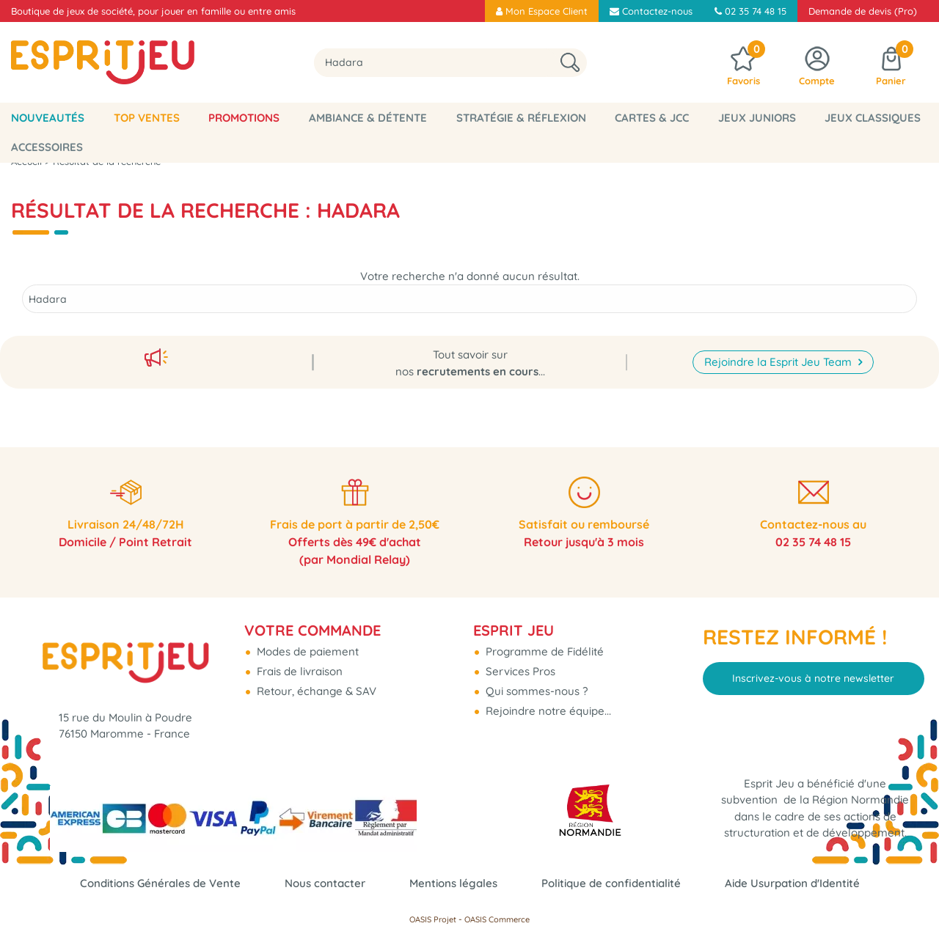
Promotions (243, 118)
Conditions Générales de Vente (160, 883)
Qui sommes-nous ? (535, 691)
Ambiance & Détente (368, 118)
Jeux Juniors (757, 118)
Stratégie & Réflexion (521, 118)
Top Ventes (147, 118)
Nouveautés (47, 118)
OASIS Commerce (497, 919)
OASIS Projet (432, 919)
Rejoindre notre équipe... (547, 711)
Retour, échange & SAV (315, 691)
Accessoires (47, 147)
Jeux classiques (873, 118)
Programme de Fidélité (543, 651)
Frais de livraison (298, 671)
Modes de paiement (306, 651)
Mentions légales (453, 883)
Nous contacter (325, 883)
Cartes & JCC (652, 118)
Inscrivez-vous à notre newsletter (813, 678)
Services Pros (519, 671)
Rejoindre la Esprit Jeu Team (779, 362)
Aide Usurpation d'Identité (792, 883)
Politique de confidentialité (611, 883)
